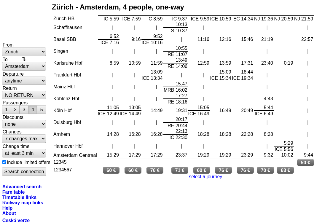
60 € (111, 170)
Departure (13, 74)
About (9, 213)
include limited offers (28, 162)
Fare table (13, 192)
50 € (305, 162)
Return (10, 88)
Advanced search (22, 186)
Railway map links (22, 202)
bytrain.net (24, 21)
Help (7, 208)
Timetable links (19, 197)
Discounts (13, 117)
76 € (155, 170)
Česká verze (16, 220)
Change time (16, 146)
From (8, 44)
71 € (179, 170)
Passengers (15, 102)
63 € (285, 170)
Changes (12, 131)
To (5, 59)
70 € (265, 170)
